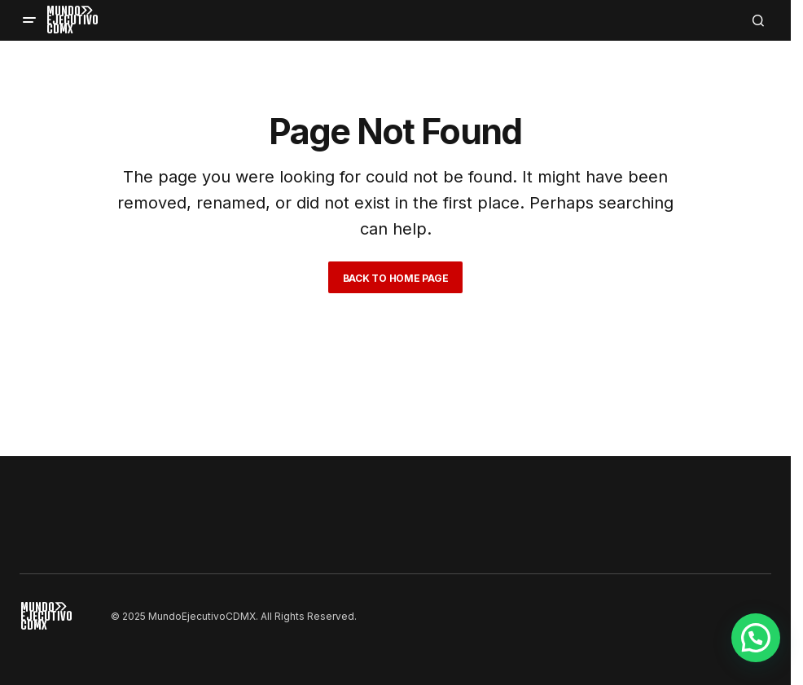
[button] (29, 20)
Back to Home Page (396, 278)
